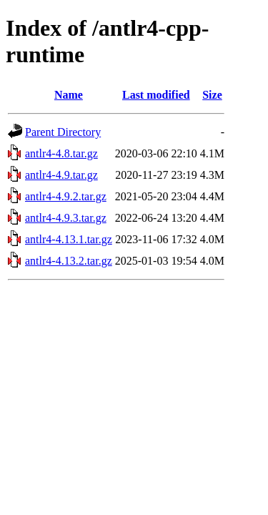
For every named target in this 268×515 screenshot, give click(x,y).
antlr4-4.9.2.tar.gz (65, 196)
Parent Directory (63, 132)
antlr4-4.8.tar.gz (61, 153)
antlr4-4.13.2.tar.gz (68, 261)
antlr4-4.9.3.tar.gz (65, 218)
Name (68, 95)
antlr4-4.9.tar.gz (61, 175)
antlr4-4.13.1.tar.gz (68, 239)
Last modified (156, 95)
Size (212, 95)
